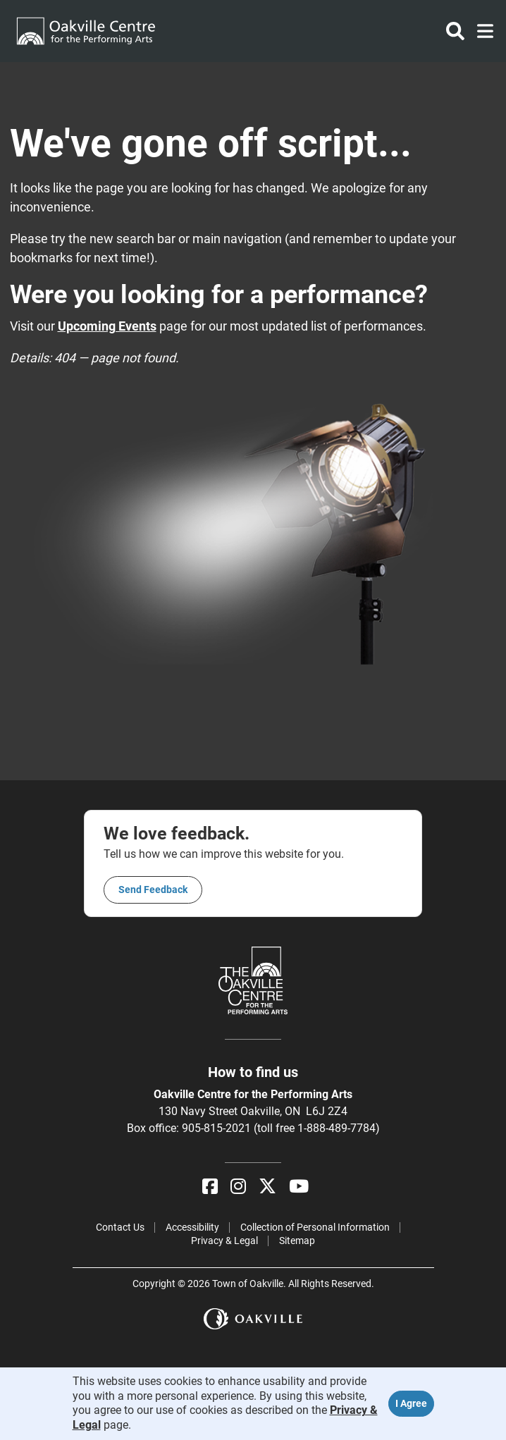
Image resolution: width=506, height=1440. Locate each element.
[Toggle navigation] (481, 31)
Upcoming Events (107, 326)
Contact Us (120, 1227)
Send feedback (152, 889)
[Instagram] (238, 1186)
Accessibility (192, 1227)
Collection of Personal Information (315, 1227)
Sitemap (297, 1240)
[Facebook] (210, 1186)
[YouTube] (299, 1186)
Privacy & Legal (224, 1240)
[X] (267, 1186)
